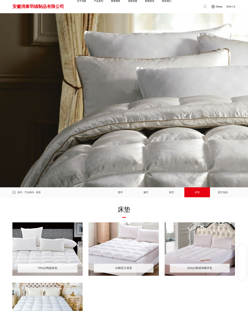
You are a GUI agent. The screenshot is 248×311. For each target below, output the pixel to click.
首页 (19, 193)
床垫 (38, 193)
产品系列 (29, 193)
